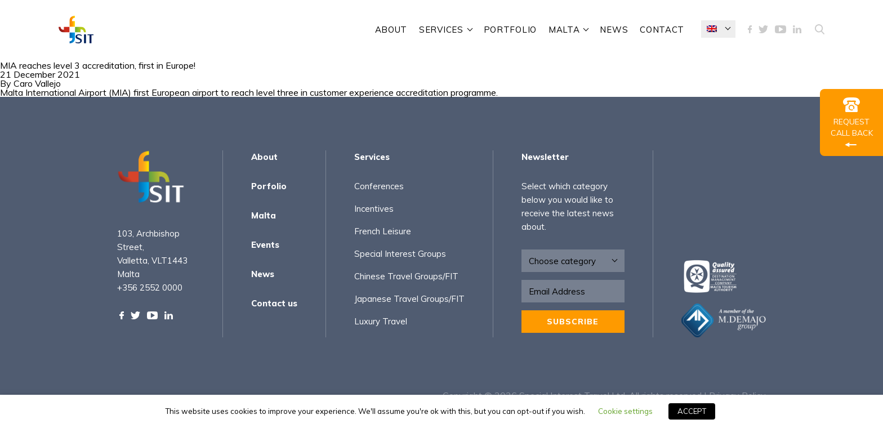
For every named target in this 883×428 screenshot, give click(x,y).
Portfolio (510, 29)
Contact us (274, 303)
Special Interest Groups (400, 253)
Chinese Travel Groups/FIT (406, 276)
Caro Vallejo (37, 83)
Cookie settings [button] (625, 411)
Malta (564, 29)
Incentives (374, 208)
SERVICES (441, 29)
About (391, 29)
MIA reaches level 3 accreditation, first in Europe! (97, 65)
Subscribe (573, 321)
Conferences (379, 186)
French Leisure (382, 231)
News (614, 29)
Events (265, 244)
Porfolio (269, 186)
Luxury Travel (380, 321)
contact (662, 29)
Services (372, 156)
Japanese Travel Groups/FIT (409, 298)
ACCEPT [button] (691, 411)
